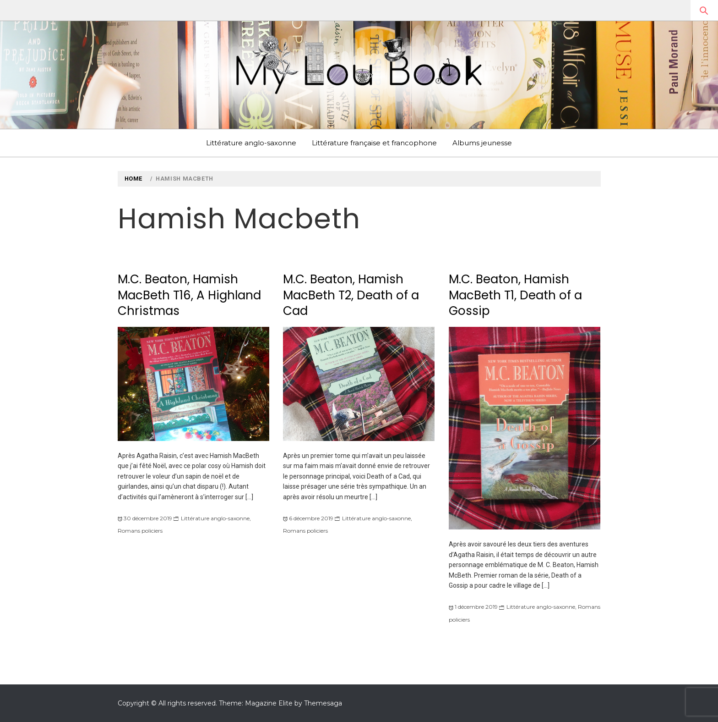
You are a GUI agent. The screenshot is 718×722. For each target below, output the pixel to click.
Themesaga (323, 703)
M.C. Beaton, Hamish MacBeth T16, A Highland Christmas (189, 295)
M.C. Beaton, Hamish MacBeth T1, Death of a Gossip (515, 295)
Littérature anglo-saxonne (251, 142)
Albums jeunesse (482, 142)
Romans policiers (140, 530)
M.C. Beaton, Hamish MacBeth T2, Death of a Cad (351, 295)
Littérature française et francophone (374, 142)
